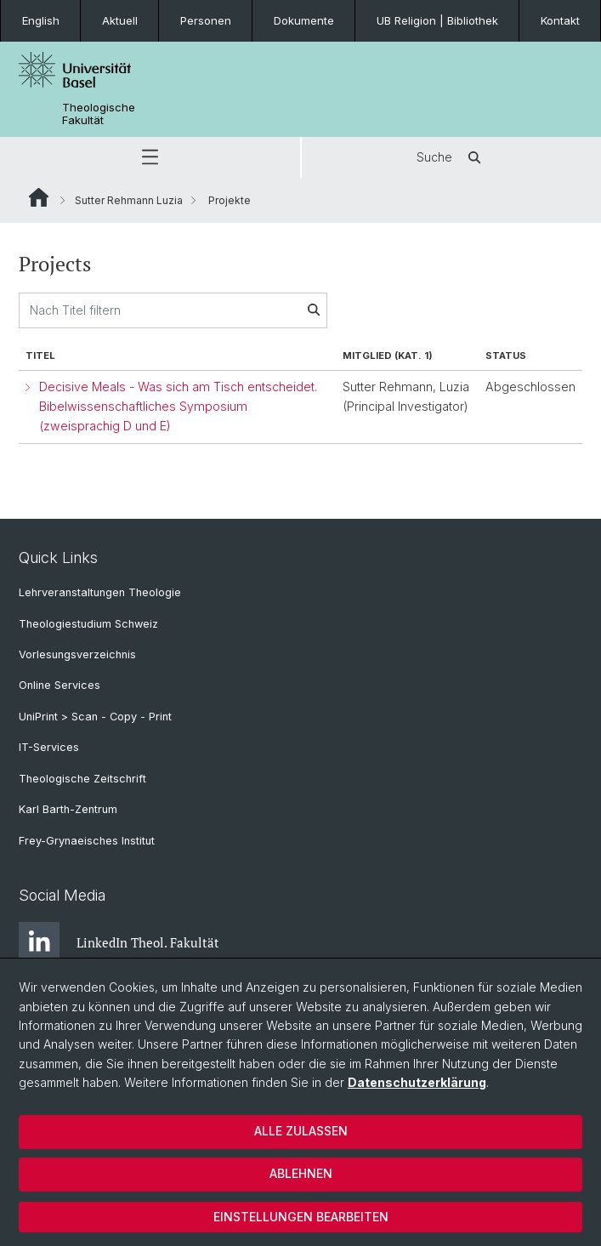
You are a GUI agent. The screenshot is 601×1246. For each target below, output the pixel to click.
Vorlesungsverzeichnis (77, 654)
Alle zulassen (301, 1131)
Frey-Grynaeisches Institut (87, 840)
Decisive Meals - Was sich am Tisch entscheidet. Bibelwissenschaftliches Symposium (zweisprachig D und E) (178, 406)
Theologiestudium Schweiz (88, 623)
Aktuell (120, 20)
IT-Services (49, 747)
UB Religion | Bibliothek (437, 20)
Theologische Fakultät (98, 114)
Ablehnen (300, 1173)
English (41, 20)
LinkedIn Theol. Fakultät (119, 942)
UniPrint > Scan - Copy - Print (95, 716)
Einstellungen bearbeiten (300, 1216)
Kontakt (560, 20)
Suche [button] (451, 157)
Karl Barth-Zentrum (68, 809)
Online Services (59, 685)
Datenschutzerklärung (417, 1082)
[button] (150, 157)
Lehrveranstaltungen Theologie (100, 592)
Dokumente (304, 20)
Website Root (38, 197)
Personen (205, 20)
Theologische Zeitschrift (82, 778)
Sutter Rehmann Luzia (129, 200)
